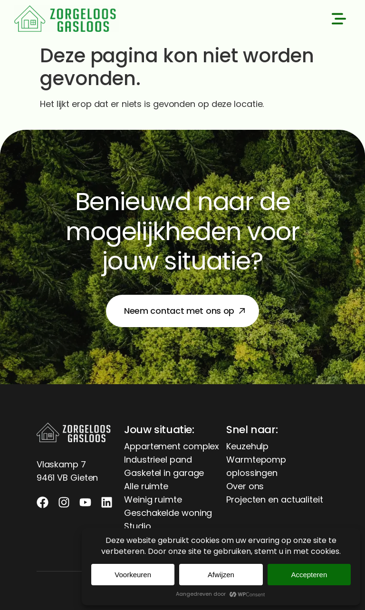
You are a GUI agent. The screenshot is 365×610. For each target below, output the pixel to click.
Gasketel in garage (164, 473)
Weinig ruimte (153, 499)
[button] (339, 20)
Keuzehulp (247, 446)
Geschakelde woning (168, 513)
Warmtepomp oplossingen (256, 466)
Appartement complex (171, 446)
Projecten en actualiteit (274, 499)
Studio (137, 526)
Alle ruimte (146, 486)
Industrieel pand (158, 459)
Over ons (245, 486)
